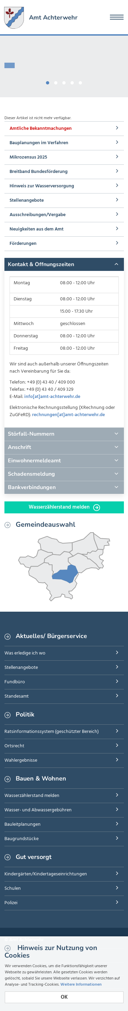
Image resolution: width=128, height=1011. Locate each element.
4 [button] (72, 81)
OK (64, 997)
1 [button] (47, 81)
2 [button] (56, 81)
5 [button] (80, 81)
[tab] (64, 264)
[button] (64, 264)
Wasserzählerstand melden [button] (64, 507)
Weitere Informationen (81, 984)
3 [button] (64, 81)
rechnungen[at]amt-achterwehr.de (68, 415)
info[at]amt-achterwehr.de (52, 397)
